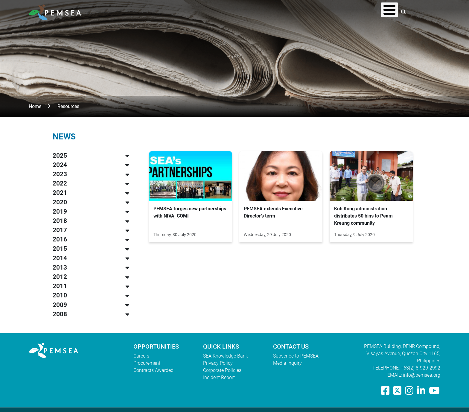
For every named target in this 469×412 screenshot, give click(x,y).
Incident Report (219, 377)
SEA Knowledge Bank (225, 356)
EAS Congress (377, 12)
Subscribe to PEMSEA (296, 356)
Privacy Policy (218, 363)
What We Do (302, 12)
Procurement (146, 363)
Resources (338, 12)
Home (35, 106)
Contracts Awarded (153, 370)
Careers (141, 356)
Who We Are (263, 12)
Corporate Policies (222, 370)
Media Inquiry (287, 363)
